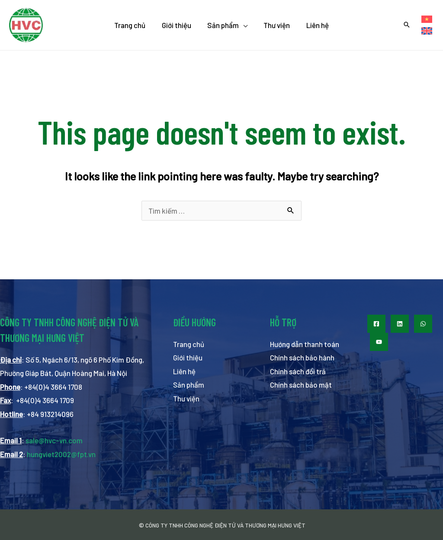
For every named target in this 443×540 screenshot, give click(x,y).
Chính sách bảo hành (302, 357)
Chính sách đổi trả (298, 371)
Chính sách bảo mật (301, 384)
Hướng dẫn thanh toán (304, 344)
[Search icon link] (407, 25)
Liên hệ (184, 371)
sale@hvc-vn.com (54, 440)
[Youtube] (379, 342)
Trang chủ (188, 344)
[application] (243, 25)
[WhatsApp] (423, 324)
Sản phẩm (189, 384)
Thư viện (186, 398)
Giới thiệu (187, 357)
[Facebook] (376, 324)
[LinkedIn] (400, 324)
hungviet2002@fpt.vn (61, 454)
